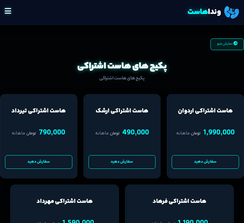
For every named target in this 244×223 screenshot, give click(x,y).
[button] (8, 12)
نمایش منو (227, 44)
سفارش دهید (205, 162)
